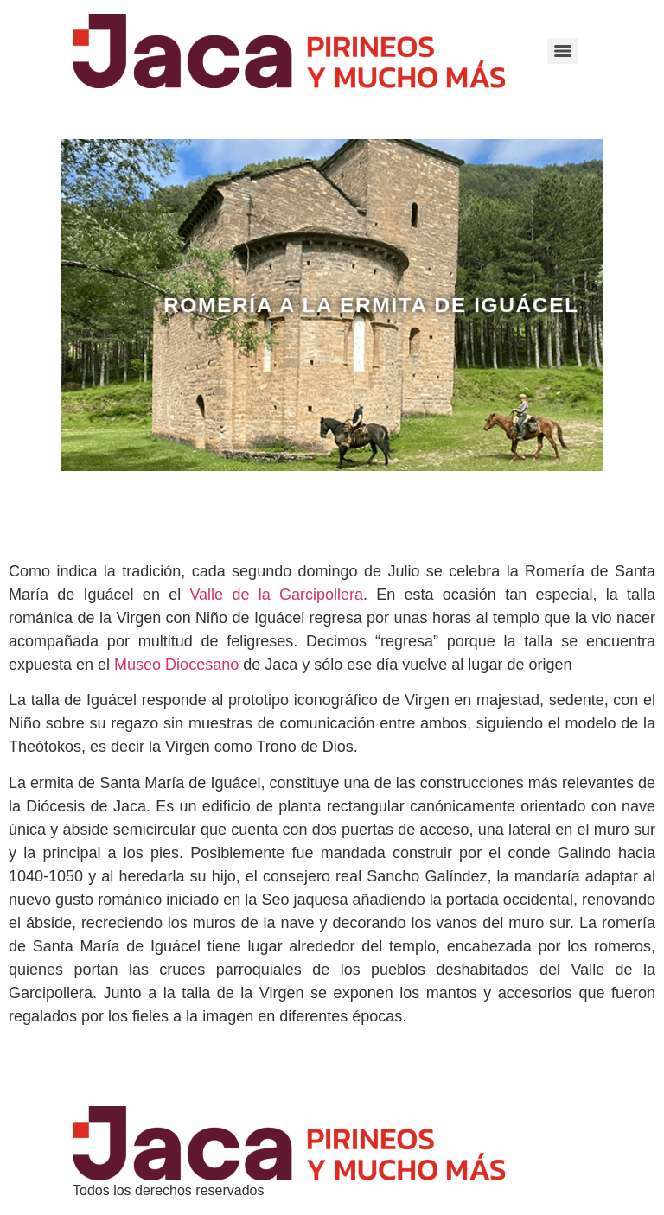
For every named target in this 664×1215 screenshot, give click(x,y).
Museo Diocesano (176, 664)
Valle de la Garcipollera (276, 594)
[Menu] (562, 51)
